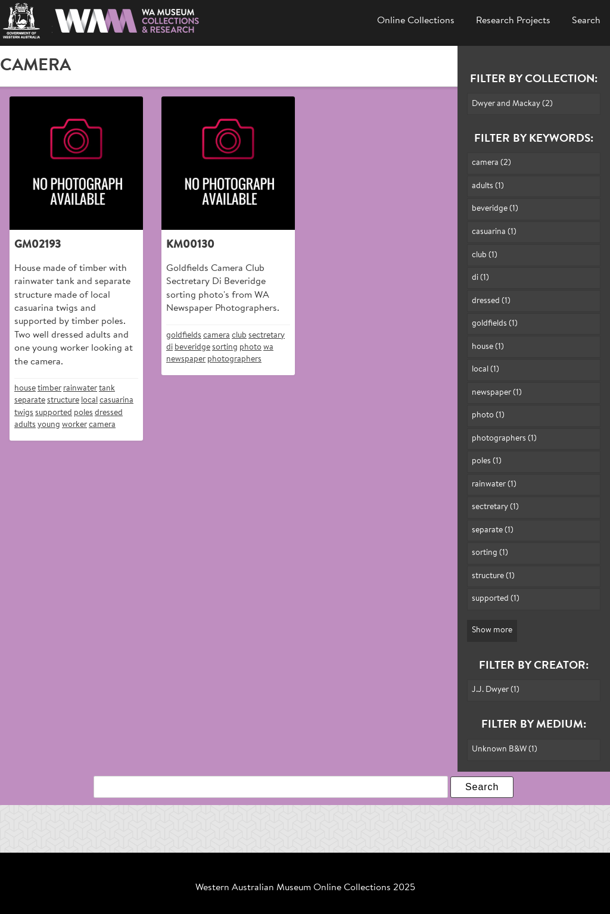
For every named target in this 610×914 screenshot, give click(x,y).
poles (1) (487, 461)
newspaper (186, 359)
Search (586, 21)
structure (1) (493, 576)
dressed (109, 412)
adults (25, 424)
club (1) (484, 255)
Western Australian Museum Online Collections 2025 (305, 888)
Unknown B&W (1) (504, 749)
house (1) (488, 346)
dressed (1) (491, 301)
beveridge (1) (495, 208)
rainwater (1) (494, 484)
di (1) (480, 277)
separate (29, 400)
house (25, 388)
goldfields (183, 335)
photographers (234, 359)
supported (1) (495, 598)
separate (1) (492, 530)
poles (83, 412)
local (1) (485, 369)
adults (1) (488, 186)
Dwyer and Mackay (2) (512, 103)
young (49, 424)
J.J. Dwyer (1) (495, 689)
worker (74, 424)
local (89, 400)
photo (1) (488, 415)
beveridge (192, 347)
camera (102, 424)
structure (63, 400)
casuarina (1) (494, 231)
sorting (225, 347)
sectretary (266, 335)
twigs (23, 412)
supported (53, 412)
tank (107, 388)
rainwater (80, 388)
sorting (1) (490, 552)
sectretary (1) (495, 507)
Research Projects (513, 21)
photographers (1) (504, 438)
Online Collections (416, 21)
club (239, 335)
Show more (492, 630)
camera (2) (491, 162)
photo (250, 347)
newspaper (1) (497, 392)
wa (268, 347)
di (169, 347)
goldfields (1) (495, 323)
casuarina (116, 400)
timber (49, 388)
